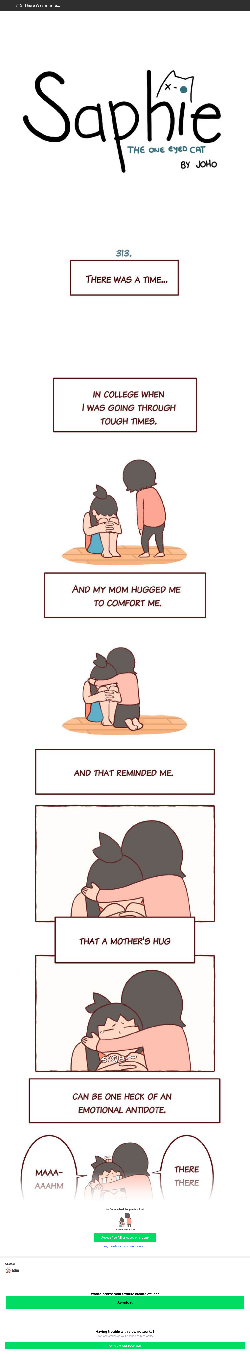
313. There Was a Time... (38, 5)
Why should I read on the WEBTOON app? (125, 1246)
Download (125, 1302)
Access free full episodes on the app (125, 1237)
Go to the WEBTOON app (125, 1345)
